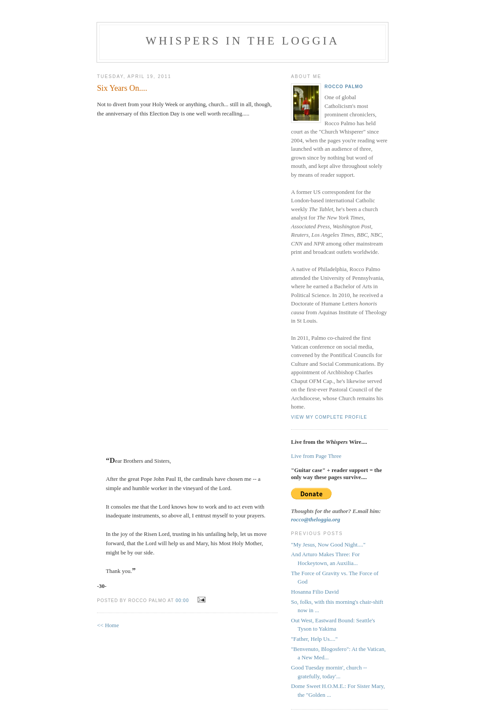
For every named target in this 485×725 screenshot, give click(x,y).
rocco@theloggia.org (315, 519)
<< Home (108, 625)
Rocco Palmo (344, 86)
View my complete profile (329, 417)
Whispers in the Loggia (243, 40)
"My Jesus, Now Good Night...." (328, 544)
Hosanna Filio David (315, 591)
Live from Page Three (316, 456)
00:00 (182, 600)
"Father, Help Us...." (314, 639)
